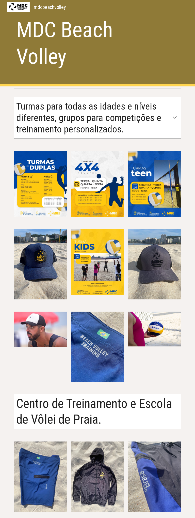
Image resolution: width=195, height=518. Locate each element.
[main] (83, 43)
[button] (175, 118)
